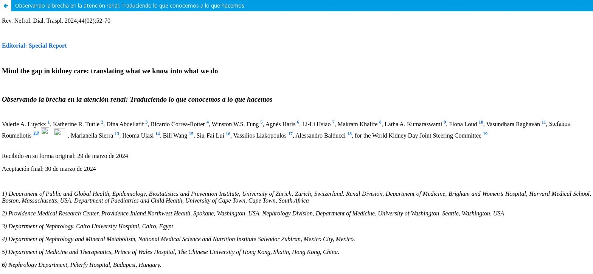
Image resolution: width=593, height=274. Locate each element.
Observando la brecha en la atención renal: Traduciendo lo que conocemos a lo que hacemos (129, 5)
